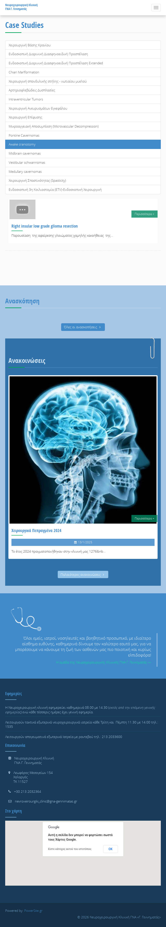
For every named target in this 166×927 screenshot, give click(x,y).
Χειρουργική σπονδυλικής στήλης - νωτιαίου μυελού (48, 81)
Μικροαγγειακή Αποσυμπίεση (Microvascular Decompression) (54, 126)
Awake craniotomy (22, 144)
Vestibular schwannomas (27, 162)
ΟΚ (111, 849)
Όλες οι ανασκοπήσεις (83, 327)
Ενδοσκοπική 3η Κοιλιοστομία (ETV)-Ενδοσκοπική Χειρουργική (55, 189)
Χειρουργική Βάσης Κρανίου (30, 45)
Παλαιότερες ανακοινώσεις (83, 574)
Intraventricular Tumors (26, 99)
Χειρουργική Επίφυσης (25, 117)
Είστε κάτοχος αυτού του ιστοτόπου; (70, 849)
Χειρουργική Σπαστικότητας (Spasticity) (37, 180)
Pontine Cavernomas (24, 135)
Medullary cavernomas (25, 171)
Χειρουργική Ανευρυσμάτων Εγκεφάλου (38, 108)
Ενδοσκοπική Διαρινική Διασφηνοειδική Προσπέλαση (48, 54)
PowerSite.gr (33, 910)
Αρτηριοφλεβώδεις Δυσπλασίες (32, 90)
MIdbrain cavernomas (25, 153)
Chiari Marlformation (24, 72)
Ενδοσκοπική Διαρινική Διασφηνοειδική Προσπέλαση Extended (56, 63)
